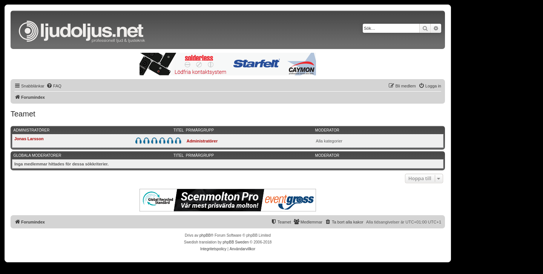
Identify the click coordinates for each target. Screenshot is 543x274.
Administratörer (32, 130)
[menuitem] (53, 85)
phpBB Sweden (236, 242)
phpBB (205, 235)
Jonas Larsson (29, 138)
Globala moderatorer (37, 155)
